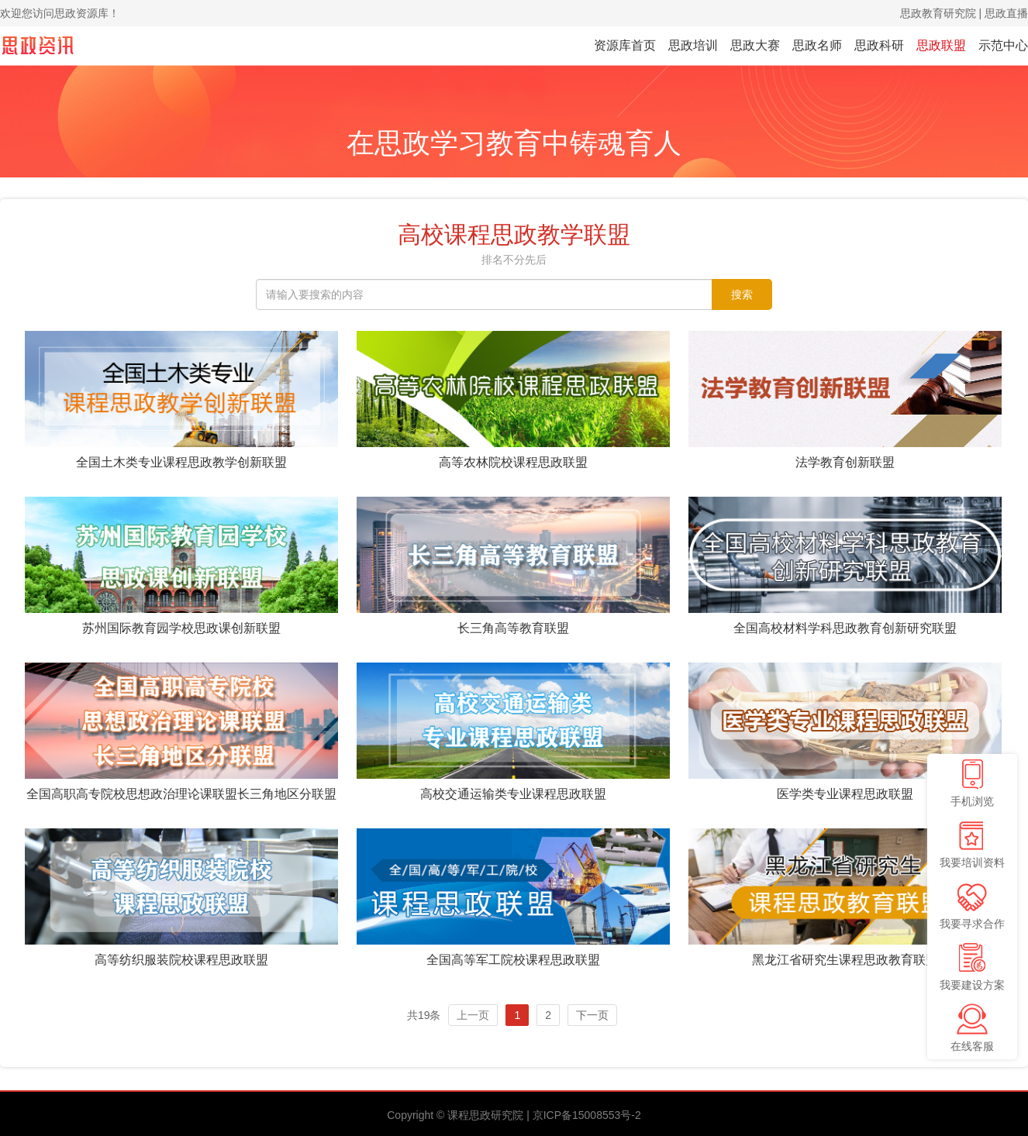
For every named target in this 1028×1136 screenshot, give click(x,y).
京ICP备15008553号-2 (587, 1115)
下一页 (592, 1015)
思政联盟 (941, 45)
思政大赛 (755, 45)
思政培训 (693, 45)
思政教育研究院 (938, 13)
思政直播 (1006, 13)
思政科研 (879, 45)
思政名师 (817, 45)
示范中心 (1003, 45)
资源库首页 (625, 45)
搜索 (742, 294)
